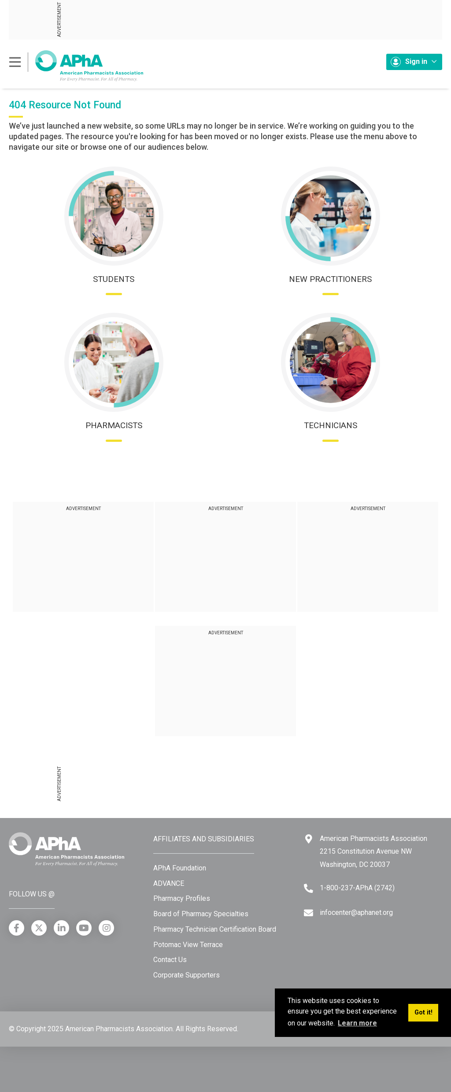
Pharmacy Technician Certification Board (214, 929)
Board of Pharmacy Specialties (200, 914)
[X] (39, 928)
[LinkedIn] (61, 928)
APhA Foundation (179, 868)
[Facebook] (16, 928)
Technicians (330, 425)
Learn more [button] (357, 1023)
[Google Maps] (308, 839)
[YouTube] (84, 928)
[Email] (308, 913)
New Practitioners (330, 279)
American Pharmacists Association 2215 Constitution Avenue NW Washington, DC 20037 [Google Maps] (373, 851)
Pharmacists (113, 425)
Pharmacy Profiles (181, 898)
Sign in (413, 62)
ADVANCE (168, 883)
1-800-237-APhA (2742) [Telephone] (357, 888)
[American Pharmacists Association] (76, 65)
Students (113, 279)
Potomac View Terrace (188, 944)
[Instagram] (106, 928)
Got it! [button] (423, 1012)
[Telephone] (308, 888)
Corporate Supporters (186, 975)
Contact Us (170, 959)
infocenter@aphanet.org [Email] (356, 912)
